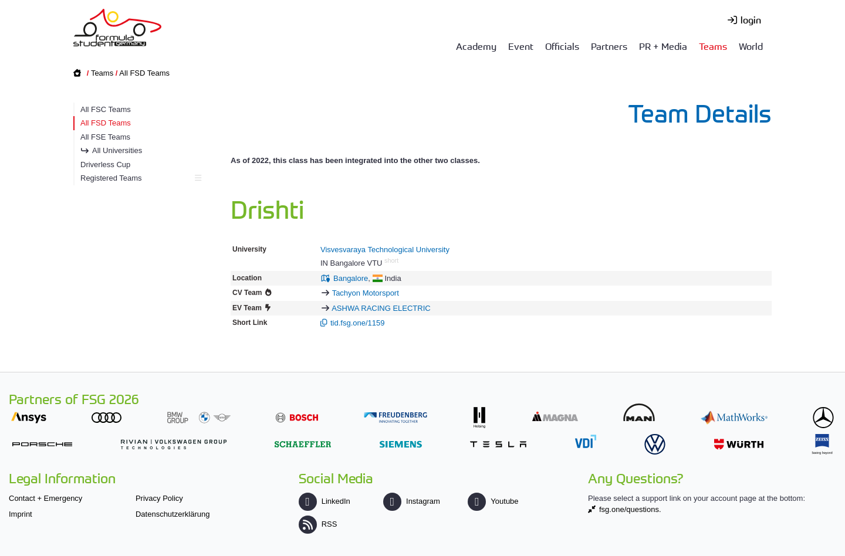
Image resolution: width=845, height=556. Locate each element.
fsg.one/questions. (630, 509)
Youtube (493, 501)
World (751, 46)
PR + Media (663, 46)
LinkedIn (324, 501)
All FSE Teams (105, 137)
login (751, 19)
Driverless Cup (105, 164)
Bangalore (350, 278)
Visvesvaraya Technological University (384, 249)
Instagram (411, 501)
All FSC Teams (105, 109)
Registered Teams (139, 178)
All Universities (117, 150)
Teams (713, 46)
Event (520, 46)
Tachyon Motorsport (365, 293)
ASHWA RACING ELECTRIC (381, 308)
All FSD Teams (144, 73)
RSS (318, 524)
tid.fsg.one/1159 (357, 322)
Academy (476, 46)
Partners (609, 46)
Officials (562, 46)
